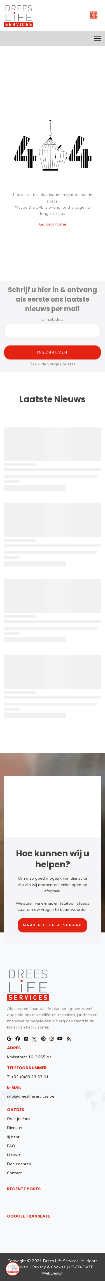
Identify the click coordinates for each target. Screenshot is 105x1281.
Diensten (15, 1127)
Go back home (52, 224)
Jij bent (13, 1137)
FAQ (11, 1146)
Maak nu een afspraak (52, 925)
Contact (14, 1173)
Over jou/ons (18, 1118)
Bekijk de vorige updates (53, 364)
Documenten (19, 1164)
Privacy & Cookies (49, 1267)
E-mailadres (52, 319)
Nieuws (13, 1155)
